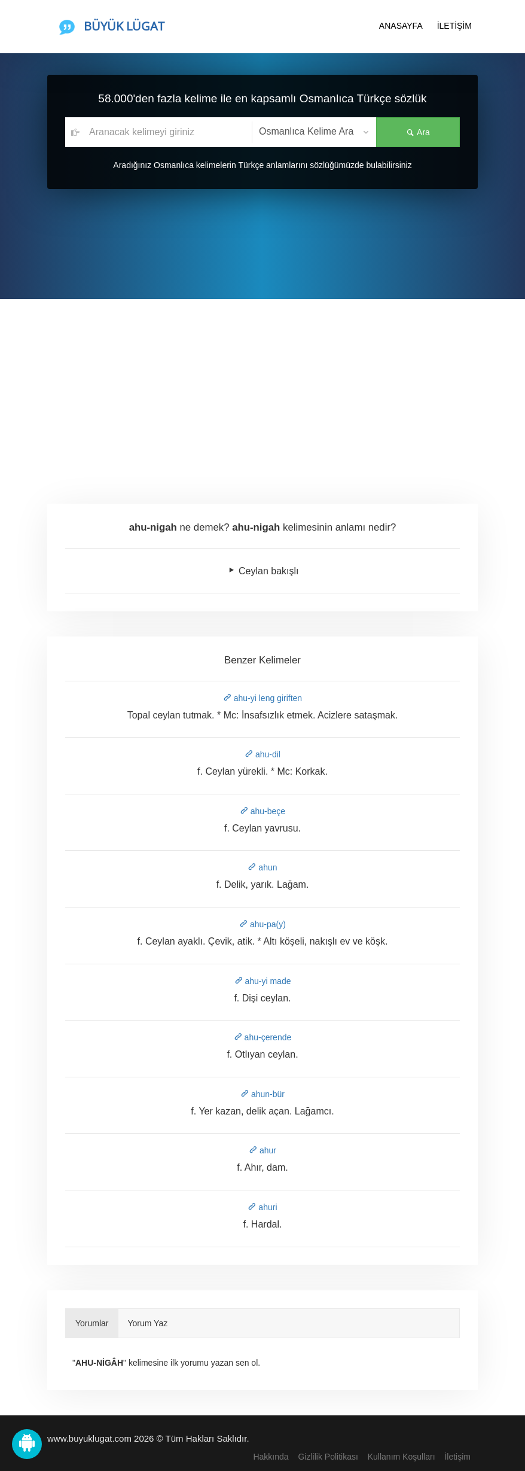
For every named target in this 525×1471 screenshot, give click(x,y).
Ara (418, 132)
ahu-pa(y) (262, 924)
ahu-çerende (263, 1037)
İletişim (457, 1456)
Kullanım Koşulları (401, 1456)
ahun (262, 867)
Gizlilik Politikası (328, 1456)
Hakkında (270, 1456)
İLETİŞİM (454, 26)
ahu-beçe (262, 811)
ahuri (262, 1207)
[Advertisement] (262, 389)
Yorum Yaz (148, 1323)
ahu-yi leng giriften (262, 698)
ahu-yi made (262, 981)
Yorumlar (92, 1323)
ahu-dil (262, 754)
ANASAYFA (401, 26)
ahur (262, 1150)
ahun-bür (262, 1094)
